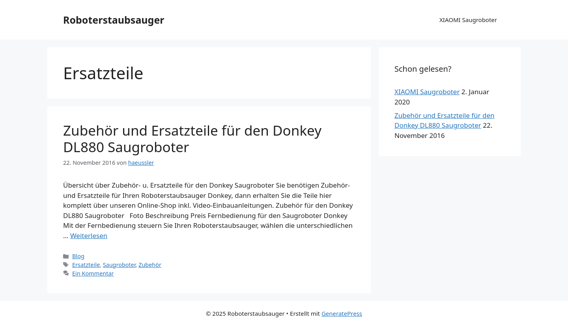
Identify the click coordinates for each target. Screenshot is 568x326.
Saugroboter (119, 264)
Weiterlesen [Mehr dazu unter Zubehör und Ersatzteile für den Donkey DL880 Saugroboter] (88, 235)
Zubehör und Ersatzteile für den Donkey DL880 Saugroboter (192, 138)
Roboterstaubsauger (113, 19)
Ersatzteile (86, 264)
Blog (78, 256)
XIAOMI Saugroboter (468, 20)
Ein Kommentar (93, 273)
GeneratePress (341, 313)
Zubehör (149, 264)
